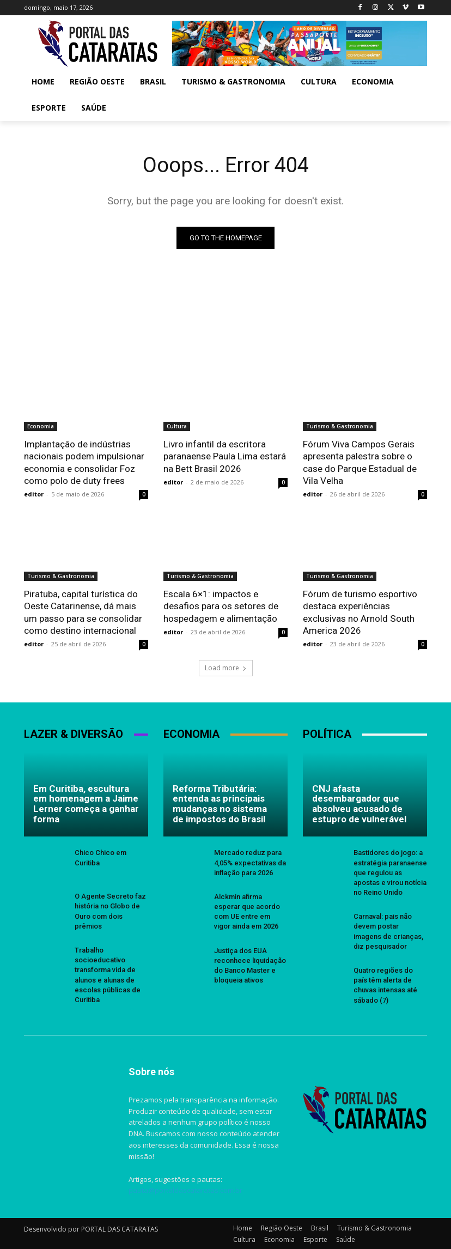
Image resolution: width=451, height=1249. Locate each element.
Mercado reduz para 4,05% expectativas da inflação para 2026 (250, 862)
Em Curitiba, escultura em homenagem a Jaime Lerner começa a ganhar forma (86, 802)
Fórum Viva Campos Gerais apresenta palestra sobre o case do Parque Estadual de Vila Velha (360, 462)
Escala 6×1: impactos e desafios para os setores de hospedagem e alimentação (220, 605)
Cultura (177, 426)
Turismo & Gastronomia (339, 426)
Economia (40, 426)
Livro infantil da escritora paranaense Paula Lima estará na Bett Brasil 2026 (224, 456)
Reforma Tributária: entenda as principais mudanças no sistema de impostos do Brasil (220, 802)
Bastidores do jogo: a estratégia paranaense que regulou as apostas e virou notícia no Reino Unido (390, 872)
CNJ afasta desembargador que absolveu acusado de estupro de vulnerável (359, 802)
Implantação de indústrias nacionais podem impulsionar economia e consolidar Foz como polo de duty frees (84, 462)
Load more (226, 667)
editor (34, 493)
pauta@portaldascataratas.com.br (185, 1190)
